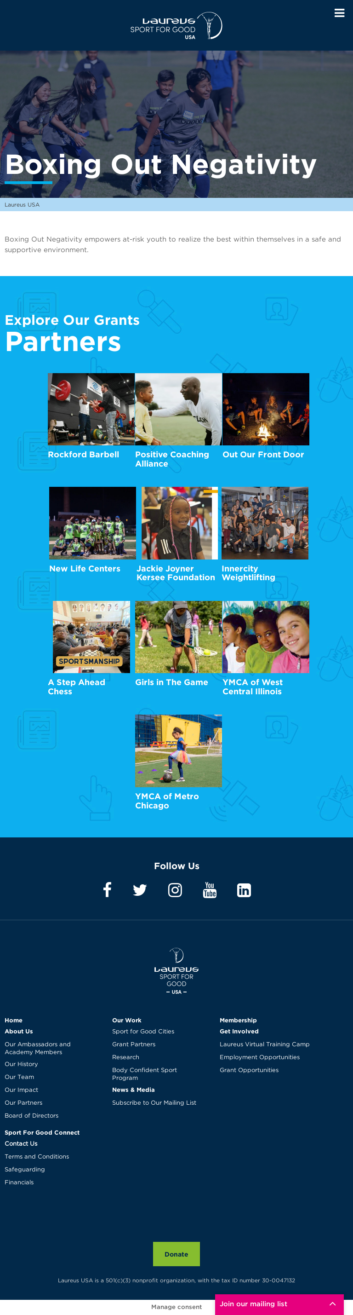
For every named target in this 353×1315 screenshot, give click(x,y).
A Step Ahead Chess (76, 687)
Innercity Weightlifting (248, 573)
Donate (176, 1254)
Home (14, 1020)
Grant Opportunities (249, 1070)
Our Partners (23, 1103)
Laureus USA (176, 25)
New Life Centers (84, 568)
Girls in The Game (171, 682)
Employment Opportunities (260, 1057)
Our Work (127, 1020)
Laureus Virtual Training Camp (265, 1044)
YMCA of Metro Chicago (167, 801)
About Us (19, 1031)
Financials (19, 1182)
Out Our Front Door (263, 454)
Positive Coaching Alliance (172, 459)
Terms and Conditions (37, 1156)
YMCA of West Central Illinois (252, 687)
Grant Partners (133, 1044)
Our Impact (21, 1090)
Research (125, 1057)
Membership (238, 1020)
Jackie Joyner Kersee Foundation (176, 573)
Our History (21, 1064)
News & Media (133, 1089)
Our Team (19, 1077)
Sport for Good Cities (143, 1031)
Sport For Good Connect (42, 1132)
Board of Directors (31, 1116)
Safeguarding (25, 1169)
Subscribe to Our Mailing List (154, 1103)
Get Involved (239, 1031)
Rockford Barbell (83, 454)
